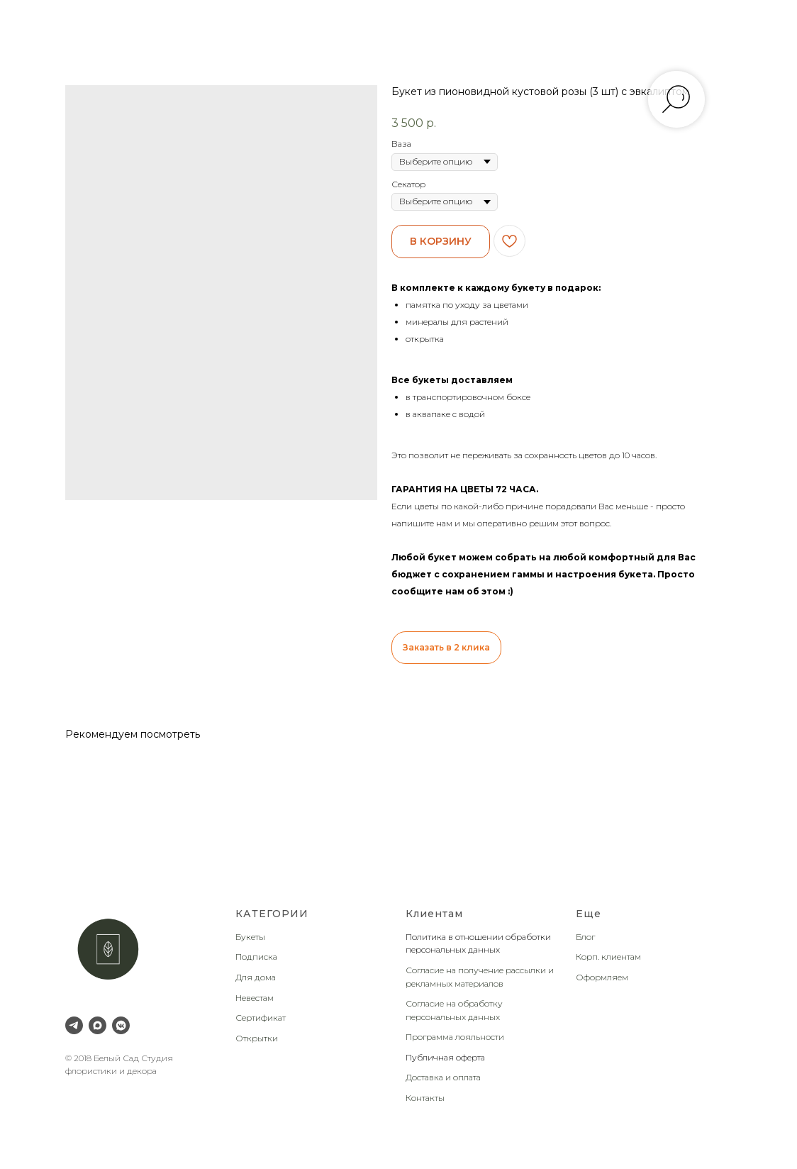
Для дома (255, 977)
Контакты (425, 1097)
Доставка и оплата (443, 1077)
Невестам (254, 997)
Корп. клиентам (608, 956)
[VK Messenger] (121, 1025)
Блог (585, 936)
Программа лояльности (455, 1036)
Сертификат (260, 1017)
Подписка (256, 956)
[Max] (97, 1025)
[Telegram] (74, 1025)
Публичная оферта (445, 1057)
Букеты (250, 936)
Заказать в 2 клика (446, 647)
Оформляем (602, 977)
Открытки (256, 1038)
